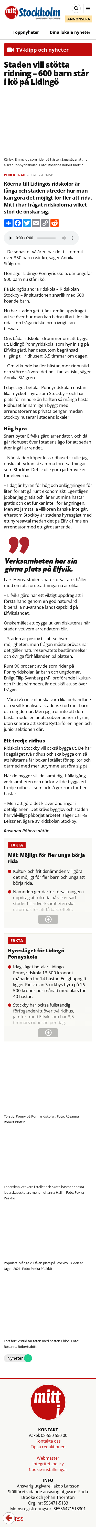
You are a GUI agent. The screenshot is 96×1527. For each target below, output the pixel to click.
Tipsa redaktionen (48, 1447)
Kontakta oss (48, 1441)
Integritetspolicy (48, 1464)
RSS (16, 1519)
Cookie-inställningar (48, 1469)
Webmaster (48, 1458)
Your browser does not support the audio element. (41, 238)
